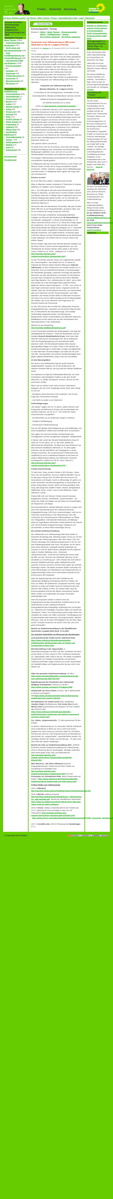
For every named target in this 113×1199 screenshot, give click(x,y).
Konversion (10, 78)
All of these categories (70, 37)
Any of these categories (50, 37)
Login (81, 18)
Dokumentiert (11, 150)
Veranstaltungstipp (14, 137)
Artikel (8, 104)
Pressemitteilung (13, 94)
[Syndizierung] (10, 160)
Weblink (9, 145)
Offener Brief (11, 130)
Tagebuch (10, 127)
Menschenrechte (13, 81)
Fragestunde (11, 124)
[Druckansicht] (10, 157)
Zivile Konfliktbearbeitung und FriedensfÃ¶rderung (14, 55)
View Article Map (44, 24)
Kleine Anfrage (12, 122)
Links (75, 18)
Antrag (8, 109)
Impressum (89, 18)
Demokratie (10, 73)
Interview (9, 114)
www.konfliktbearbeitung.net (99, 218)
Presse (54, 18)
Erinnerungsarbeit (13, 66)
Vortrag (9, 140)
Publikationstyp (10, 91)
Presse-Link (11, 112)
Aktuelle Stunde (12, 107)
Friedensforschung (14, 76)
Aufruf (8, 147)
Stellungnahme (12, 142)
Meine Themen (44, 18)
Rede (8, 117)
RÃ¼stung (10, 84)
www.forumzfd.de (94, 230)
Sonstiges (10, 71)
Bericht (9, 102)
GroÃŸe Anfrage (12, 119)
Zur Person (31, 18)
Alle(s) (42, 32)
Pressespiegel (12, 99)
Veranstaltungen (65, 18)
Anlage (90, 90)
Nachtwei (46, 48)
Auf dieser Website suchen (14, 18)
